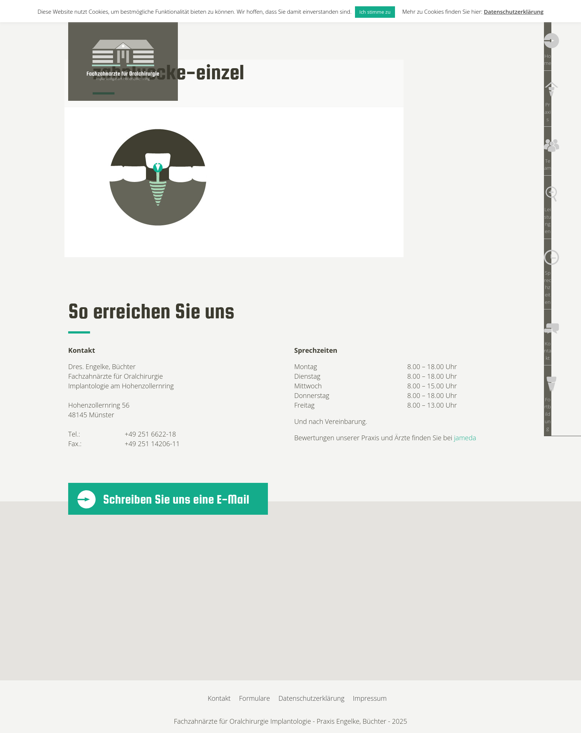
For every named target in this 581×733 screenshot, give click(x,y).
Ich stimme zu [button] (375, 12)
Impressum (369, 698)
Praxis (562, 89)
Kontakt (562, 237)
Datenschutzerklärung (311, 698)
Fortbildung (562, 274)
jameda (465, 437)
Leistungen (562, 163)
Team (562, 126)
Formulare (254, 698)
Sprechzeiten (562, 200)
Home (562, 51)
